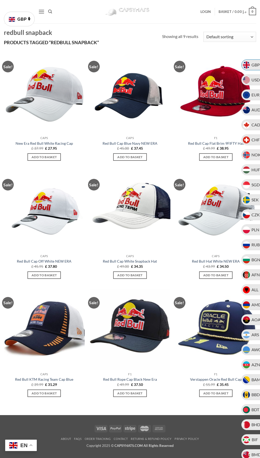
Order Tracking (98, 438)
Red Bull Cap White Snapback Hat (130, 261)
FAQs (78, 438)
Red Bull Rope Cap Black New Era (130, 379)
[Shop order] (229, 37)
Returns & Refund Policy (151, 438)
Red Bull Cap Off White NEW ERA (44, 261)
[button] (41, 11)
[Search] (50, 12)
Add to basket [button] (44, 157)
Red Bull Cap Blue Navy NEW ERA (130, 143)
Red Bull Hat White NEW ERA (216, 261)
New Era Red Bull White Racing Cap (44, 143)
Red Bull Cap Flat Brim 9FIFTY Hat (216, 143)
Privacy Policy (187, 438)
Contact (121, 438)
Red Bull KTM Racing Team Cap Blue (44, 379)
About (66, 438)
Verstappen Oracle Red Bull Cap (216, 379)
